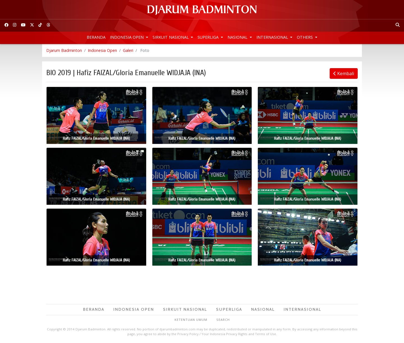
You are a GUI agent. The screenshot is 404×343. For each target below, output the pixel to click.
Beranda (96, 37)
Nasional (238, 37)
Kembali (343, 73)
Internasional (272, 37)
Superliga (209, 37)
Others (305, 37)
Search (223, 319)
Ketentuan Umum (191, 319)
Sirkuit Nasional (171, 37)
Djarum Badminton (64, 50)
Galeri (128, 50)
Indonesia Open (127, 37)
